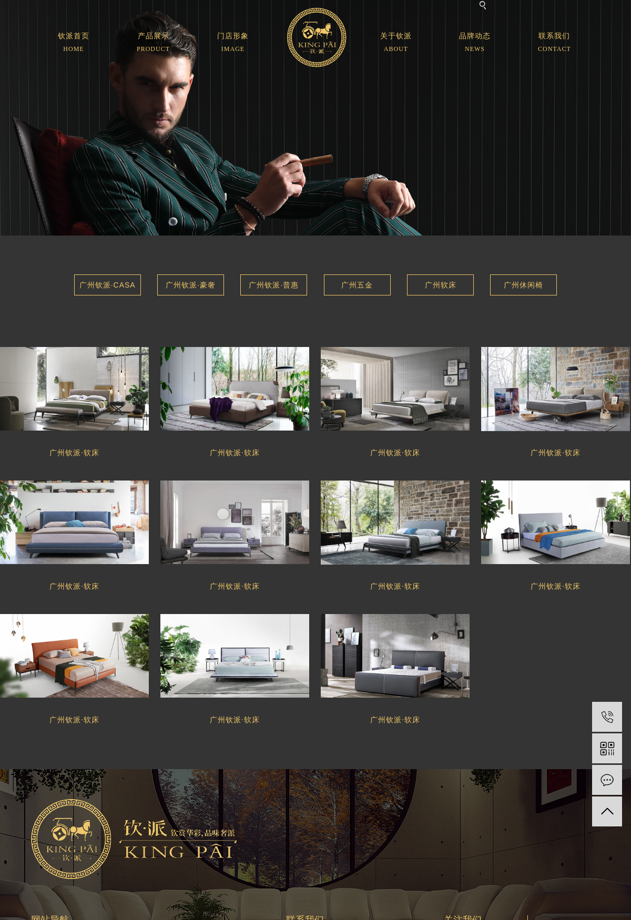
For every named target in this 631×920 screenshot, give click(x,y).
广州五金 (357, 285)
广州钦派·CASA (107, 285)
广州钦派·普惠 (274, 285)
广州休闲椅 (523, 285)
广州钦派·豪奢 (191, 285)
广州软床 (440, 285)
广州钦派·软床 (74, 453)
